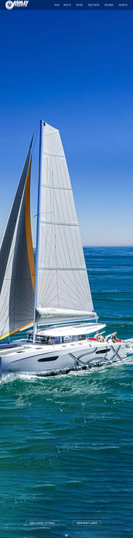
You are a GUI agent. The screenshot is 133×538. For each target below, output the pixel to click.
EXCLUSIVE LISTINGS (42, 523)
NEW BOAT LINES (87, 523)
